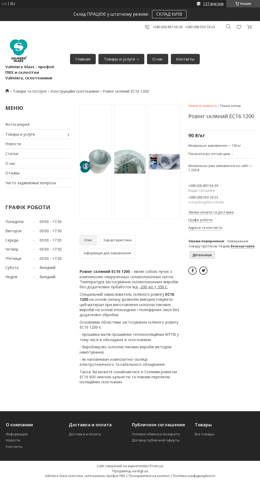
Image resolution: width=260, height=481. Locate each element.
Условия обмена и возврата (156, 434)
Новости (13, 143)
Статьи (11, 153)
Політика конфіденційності (194, 476)
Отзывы (12, 172)
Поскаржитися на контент (149, 476)
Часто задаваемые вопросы (30, 182)
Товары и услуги (119, 59)
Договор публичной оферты (156, 440)
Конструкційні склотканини (74, 91)
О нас (157, 59)
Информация (17, 434)
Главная (82, 59)
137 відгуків (213, 3)
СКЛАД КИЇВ (169, 14)
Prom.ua (156, 465)
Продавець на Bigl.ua (130, 471)
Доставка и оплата (85, 434)
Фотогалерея (17, 124)
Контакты (185, 59)
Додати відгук (238, 27)
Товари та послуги (29, 91)
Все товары (204, 434)
